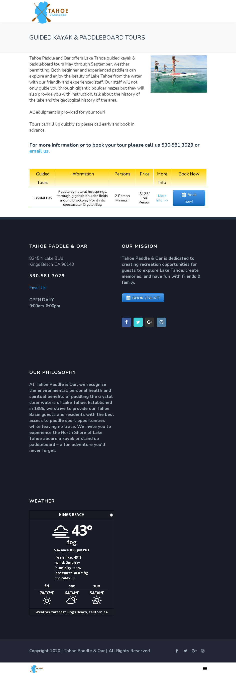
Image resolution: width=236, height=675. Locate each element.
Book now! (191, 197)
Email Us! (37, 288)
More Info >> (162, 197)
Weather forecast (72, 612)
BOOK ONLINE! (146, 298)
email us (39, 151)
